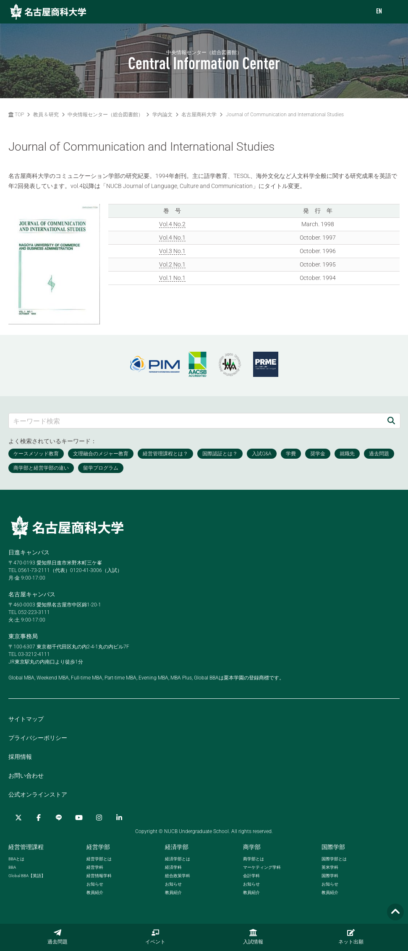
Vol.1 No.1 (172, 277)
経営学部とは (99, 859)
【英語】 (26, 875)
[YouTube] (79, 817)
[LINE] (59, 817)
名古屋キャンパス (31, 594)
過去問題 (57, 937)
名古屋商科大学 (199, 115)
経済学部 (176, 847)
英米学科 (330, 867)
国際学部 (333, 847)
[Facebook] (39, 817)
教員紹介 (94, 892)
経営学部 (98, 847)
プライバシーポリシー (37, 737)
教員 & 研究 (46, 115)
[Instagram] (99, 817)
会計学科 (251, 875)
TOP (16, 115)
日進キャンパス (29, 552)
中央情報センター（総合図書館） (105, 115)
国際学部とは (334, 859)
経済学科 (173, 867)
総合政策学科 (177, 875)
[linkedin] (119, 817)
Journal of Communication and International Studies (285, 115)
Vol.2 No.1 (172, 264)
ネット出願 (351, 937)
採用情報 (20, 756)
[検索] (391, 420)
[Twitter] (18, 817)
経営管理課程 (26, 847)
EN (379, 11)
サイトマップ (26, 719)
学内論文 (162, 115)
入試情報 (253, 937)
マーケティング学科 (262, 867)
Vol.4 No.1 (172, 237)
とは (16, 859)
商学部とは (253, 859)
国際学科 (330, 875)
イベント (155, 937)
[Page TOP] (395, 912)
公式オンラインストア (37, 794)
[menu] (393, 12)
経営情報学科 (99, 875)
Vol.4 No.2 (172, 224)
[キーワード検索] (195, 420)
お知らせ (94, 884)
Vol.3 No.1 (172, 251)
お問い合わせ (26, 775)
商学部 (252, 847)
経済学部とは (177, 859)
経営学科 (94, 867)
